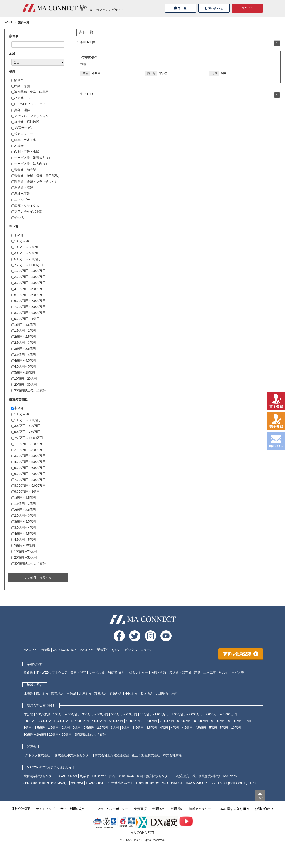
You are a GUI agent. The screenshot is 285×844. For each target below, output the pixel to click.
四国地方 (146, 693)
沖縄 (174, 693)
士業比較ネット (122, 783)
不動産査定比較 (185, 776)
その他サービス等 (231, 672)
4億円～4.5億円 (23, 360)
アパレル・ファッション (30, 116)
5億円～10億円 (23, 372)
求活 (112, 776)
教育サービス (22, 128)
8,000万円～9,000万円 (28, 312)
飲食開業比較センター (39, 776)
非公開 (17, 235)
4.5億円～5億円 (23, 366)
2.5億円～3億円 (23, 342)
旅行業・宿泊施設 (25, 122)
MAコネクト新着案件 (94, 650)
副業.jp (85, 776)
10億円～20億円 (24, 378)
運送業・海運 (22, 187)
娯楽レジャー (22, 134)
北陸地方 (85, 693)
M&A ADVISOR (196, 783)
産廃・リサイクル (25, 205)
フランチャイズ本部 (26, 211)
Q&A (115, 650)
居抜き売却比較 (209, 776)
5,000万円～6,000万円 (28, 295)
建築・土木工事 (23, 140)
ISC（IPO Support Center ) (228, 783)
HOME (8, 22)
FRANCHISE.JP (97, 783)
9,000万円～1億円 (25, 319)
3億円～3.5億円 (23, 348)
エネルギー (20, 199)
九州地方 (162, 693)
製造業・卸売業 (23, 170)
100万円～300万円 (25, 247)
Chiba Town (126, 776)
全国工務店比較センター (154, 776)
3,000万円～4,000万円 (28, 283)
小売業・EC (21, 98)
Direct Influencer (147, 783)
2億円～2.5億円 (23, 336)
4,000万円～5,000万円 (28, 289)
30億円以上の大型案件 (28, 390)
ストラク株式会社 (39, 755)
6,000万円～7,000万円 (28, 300)
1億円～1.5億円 (23, 325)
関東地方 (57, 693)
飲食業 (17, 80)
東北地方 (42, 693)
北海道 (28, 693)
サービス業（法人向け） (30, 163)
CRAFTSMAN (67, 776)
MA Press (230, 776)
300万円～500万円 (25, 253)
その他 (17, 217)
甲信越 (71, 693)
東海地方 (100, 693)
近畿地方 (116, 693)
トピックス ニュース (137, 650)
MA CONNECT (172, 783)
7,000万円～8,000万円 (28, 306)
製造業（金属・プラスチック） (34, 181)
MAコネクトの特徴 (37, 650)
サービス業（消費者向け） (31, 157)
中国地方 (131, 693)
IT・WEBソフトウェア (28, 104)
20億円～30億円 (24, 384)
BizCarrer (98, 776)
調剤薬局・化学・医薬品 (30, 92)
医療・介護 (20, 86)
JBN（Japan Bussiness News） (46, 783)
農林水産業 (20, 193)
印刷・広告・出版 (25, 151)
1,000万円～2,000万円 (28, 271)
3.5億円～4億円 (23, 354)
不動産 (17, 146)
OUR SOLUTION (65, 650)
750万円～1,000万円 (27, 265)
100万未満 (20, 241)
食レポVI (77, 783)
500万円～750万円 (25, 259)
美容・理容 (20, 110)
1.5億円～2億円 (23, 330)
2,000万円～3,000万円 (28, 277)
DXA (253, 783)
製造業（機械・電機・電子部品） (36, 176)
